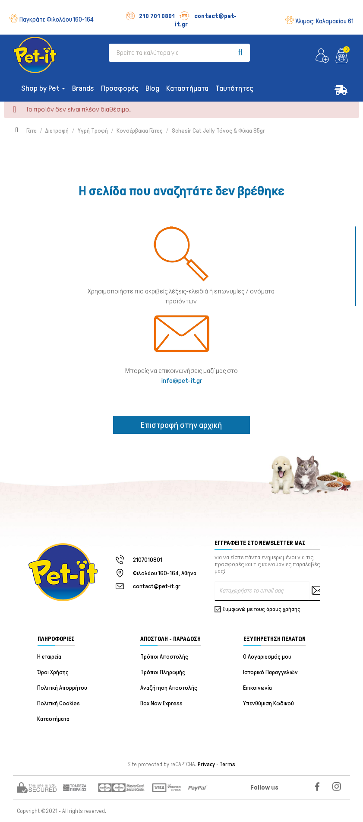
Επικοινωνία (257, 688)
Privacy (206, 764)
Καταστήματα (54, 719)
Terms (227, 764)
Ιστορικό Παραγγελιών (270, 672)
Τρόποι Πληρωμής (162, 672)
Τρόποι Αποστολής (164, 656)
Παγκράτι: (56, 19)
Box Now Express (161, 703)
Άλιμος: (324, 21)
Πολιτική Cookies (59, 703)
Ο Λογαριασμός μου (267, 656)
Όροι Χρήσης (53, 672)
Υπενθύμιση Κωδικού (268, 703)
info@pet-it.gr (181, 380)
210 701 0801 (150, 16)
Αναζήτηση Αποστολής (168, 688)
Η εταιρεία (50, 656)
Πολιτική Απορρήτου (63, 688)
